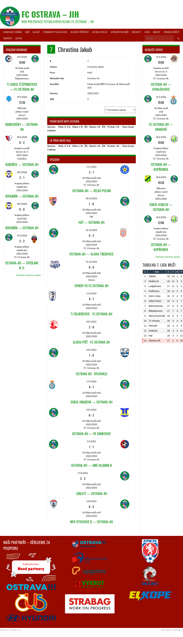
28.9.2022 (91, 321)
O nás (147, 32)
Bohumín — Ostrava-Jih (21, 196)
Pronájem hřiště (171, 32)
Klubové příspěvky (79, 32)
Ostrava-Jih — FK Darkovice (91, 433)
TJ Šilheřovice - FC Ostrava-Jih (91, 313)
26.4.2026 (161, 137)
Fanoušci (7, 38)
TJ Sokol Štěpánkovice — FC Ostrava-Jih (22, 87)
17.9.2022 (91, 381)
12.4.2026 (22, 235)
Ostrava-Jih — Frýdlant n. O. (22, 265)
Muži (27, 32)
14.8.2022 (91, 501)
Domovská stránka (12, 32)
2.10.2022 (91, 293)
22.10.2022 (91, 230)
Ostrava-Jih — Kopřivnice (161, 167)
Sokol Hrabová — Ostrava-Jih (91, 401)
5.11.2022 (91, 166)
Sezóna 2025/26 (99, 32)
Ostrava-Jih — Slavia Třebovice (91, 254)
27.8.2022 (83, 473)
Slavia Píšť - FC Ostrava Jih (91, 342)
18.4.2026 (22, 137)
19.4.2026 (22, 56)
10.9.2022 (91, 409)
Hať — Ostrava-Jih (91, 222)
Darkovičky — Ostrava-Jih (22, 127)
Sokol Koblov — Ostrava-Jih (161, 207)
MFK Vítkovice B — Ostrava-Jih (91, 521)
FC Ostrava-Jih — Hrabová (161, 127)
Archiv (18, 38)
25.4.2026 (161, 56)
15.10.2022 (91, 261)
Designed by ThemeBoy (172, 630)
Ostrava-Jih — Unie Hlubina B (91, 465)
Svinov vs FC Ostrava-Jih (91, 285)
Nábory (156, 32)
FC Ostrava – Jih (50, 14)
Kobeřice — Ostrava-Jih (21, 164)
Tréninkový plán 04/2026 (55, 32)
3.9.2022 (91, 441)
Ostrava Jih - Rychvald (91, 373)
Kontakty (136, 32)
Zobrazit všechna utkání (28, 275)
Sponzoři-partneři (120, 32)
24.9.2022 (91, 349)
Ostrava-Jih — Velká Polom (91, 190)
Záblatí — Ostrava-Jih (91, 493)
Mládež (36, 32)
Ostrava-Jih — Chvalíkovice (161, 87)
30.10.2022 (91, 198)
